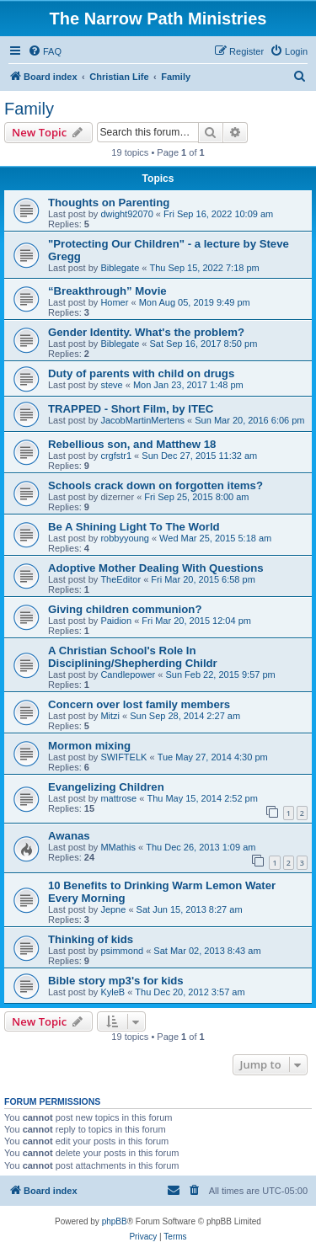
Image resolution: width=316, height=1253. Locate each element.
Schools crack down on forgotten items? (155, 485)
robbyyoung (124, 538)
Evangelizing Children (106, 787)
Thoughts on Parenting (108, 202)
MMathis (118, 847)
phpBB (114, 1221)
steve (111, 385)
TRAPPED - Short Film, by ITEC (130, 409)
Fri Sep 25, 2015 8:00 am (196, 497)
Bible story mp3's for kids (116, 980)
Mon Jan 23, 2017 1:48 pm (188, 385)
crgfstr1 (115, 456)
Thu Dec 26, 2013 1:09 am (200, 847)
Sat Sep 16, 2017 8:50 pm (203, 344)
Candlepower (127, 674)
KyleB (112, 992)
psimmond (121, 951)
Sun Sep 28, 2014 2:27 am (185, 716)
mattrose (118, 798)
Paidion (115, 621)
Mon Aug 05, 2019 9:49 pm (194, 302)
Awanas (69, 835)
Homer (114, 302)
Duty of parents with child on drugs (141, 373)
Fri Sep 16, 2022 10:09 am (218, 214)
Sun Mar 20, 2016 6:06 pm (249, 420)
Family (29, 108)
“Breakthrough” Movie (107, 291)
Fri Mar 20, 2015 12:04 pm (196, 621)
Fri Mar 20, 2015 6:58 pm (203, 579)
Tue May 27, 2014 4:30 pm (213, 757)
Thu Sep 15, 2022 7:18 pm (204, 268)
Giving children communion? (124, 609)
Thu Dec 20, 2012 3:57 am (189, 992)
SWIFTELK (123, 757)
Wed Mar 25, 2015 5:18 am (215, 538)
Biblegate (119, 268)
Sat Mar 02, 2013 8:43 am (206, 951)
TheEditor (120, 579)
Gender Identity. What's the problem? (146, 332)
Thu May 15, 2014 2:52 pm (202, 798)
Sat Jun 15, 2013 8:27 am (190, 909)
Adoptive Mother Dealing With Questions (156, 568)
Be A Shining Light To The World (134, 526)
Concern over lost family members (139, 704)
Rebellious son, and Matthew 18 (132, 444)
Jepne (113, 909)
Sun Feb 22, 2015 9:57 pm (220, 674)
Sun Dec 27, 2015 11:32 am (199, 456)
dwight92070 (126, 214)
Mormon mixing (89, 745)
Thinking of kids (90, 939)
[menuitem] (45, 51)
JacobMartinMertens (142, 420)
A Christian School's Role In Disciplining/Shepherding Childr (132, 656)
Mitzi (110, 716)
